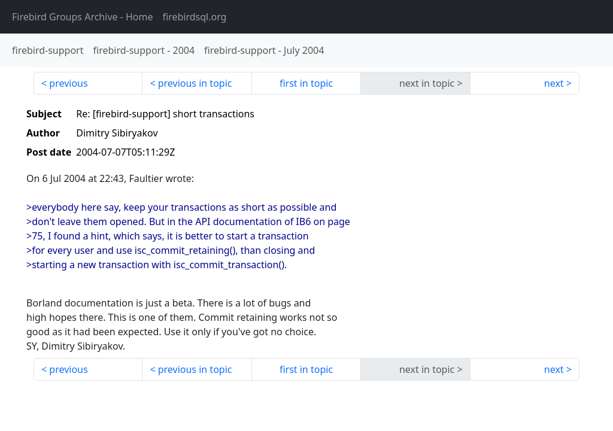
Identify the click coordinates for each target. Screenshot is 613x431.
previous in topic (195, 83)
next (554, 83)
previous (68, 83)
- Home (82, 16)
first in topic (306, 83)
